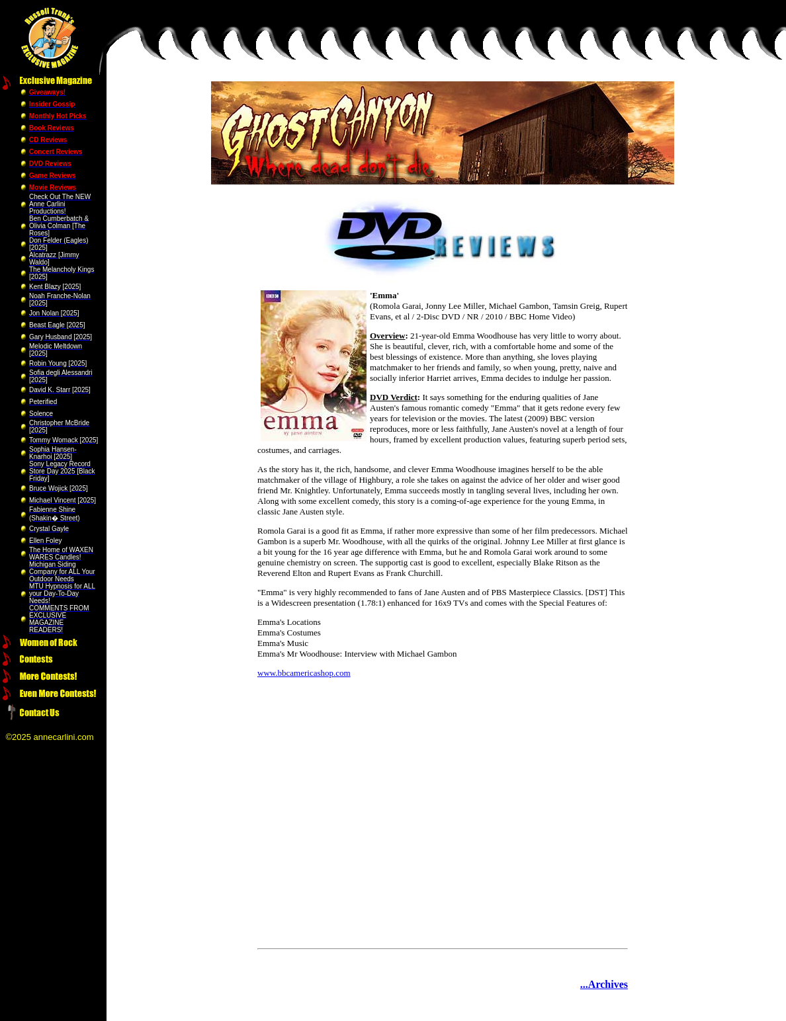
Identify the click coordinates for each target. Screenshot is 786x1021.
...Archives (604, 984)
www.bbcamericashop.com (304, 673)
